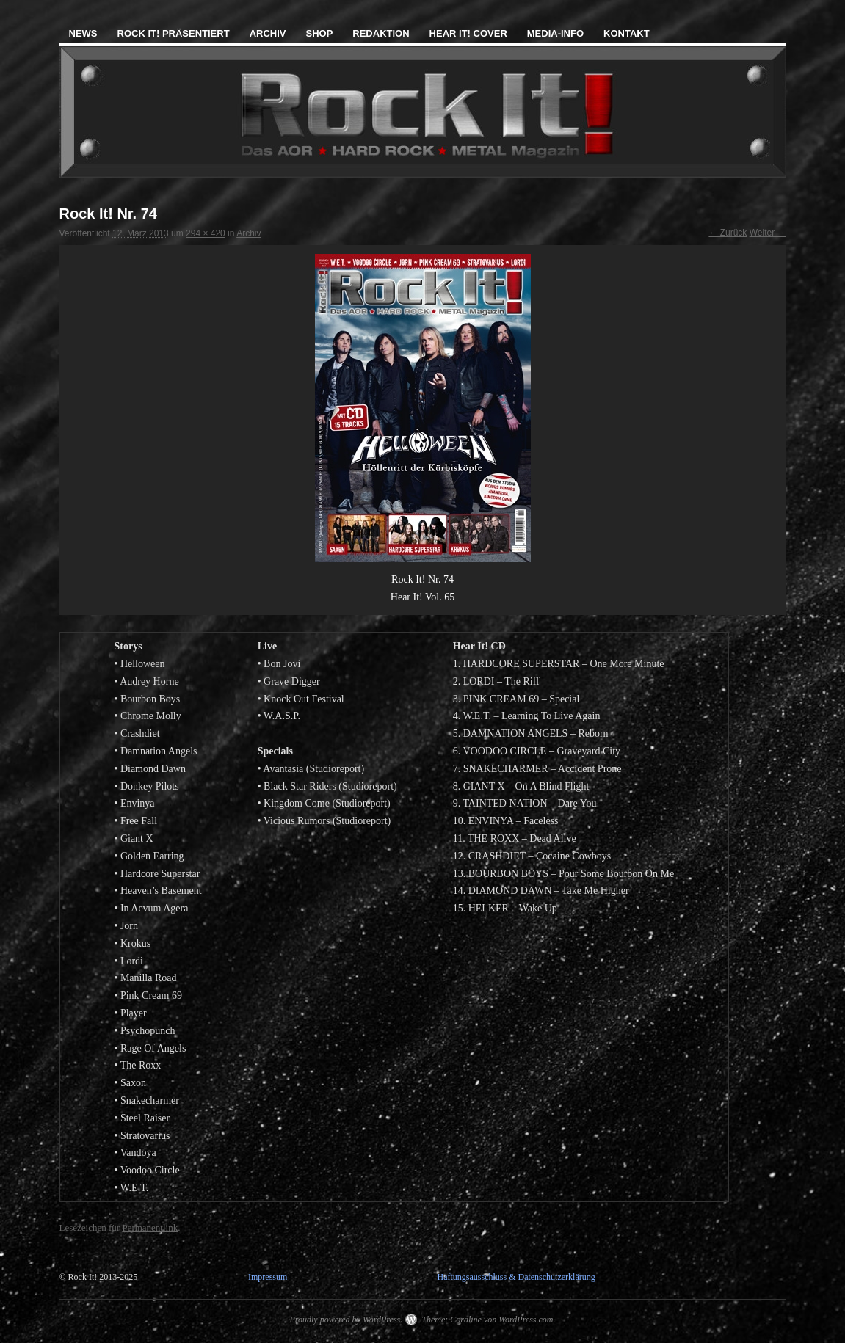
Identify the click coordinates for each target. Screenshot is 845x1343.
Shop (319, 33)
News (83, 33)
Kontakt (626, 33)
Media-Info (555, 33)
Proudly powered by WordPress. (345, 1319)
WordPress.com (525, 1319)
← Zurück (727, 233)
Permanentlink (150, 1227)
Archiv (268, 33)
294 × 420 (205, 233)
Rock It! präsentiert (173, 33)
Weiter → (768, 233)
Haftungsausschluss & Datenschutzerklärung (516, 1277)
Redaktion (380, 33)
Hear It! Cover (468, 33)
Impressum (267, 1277)
